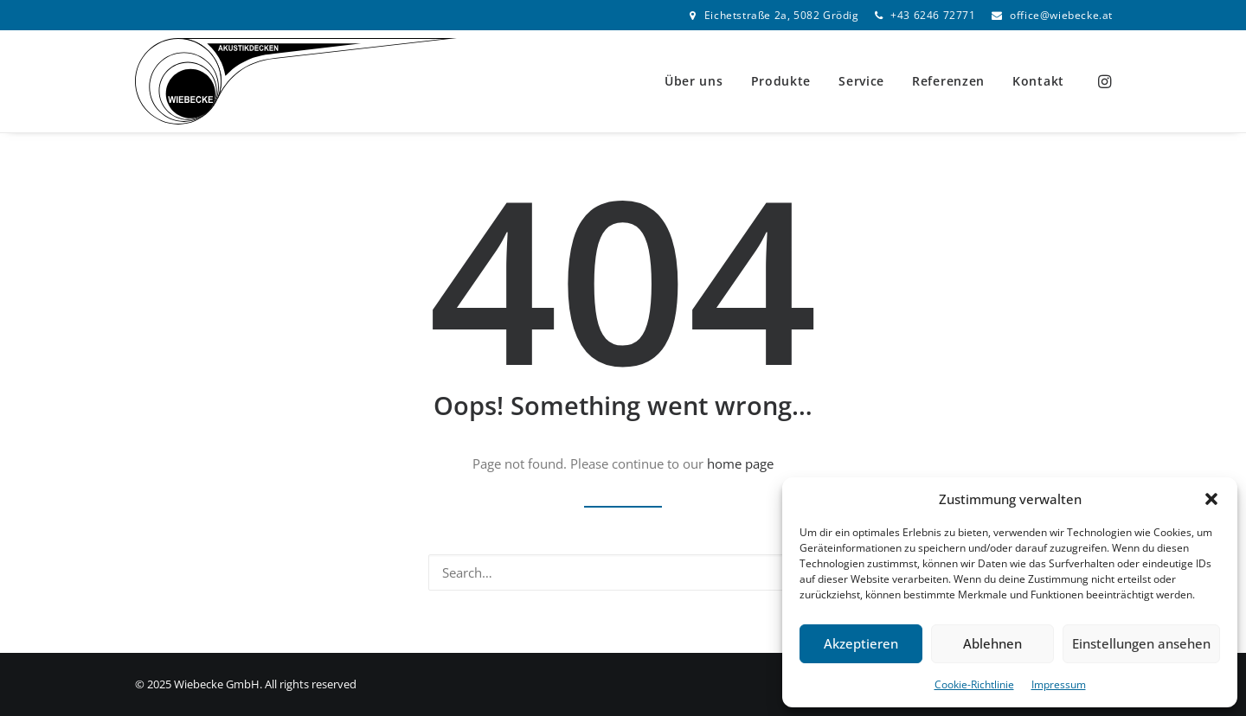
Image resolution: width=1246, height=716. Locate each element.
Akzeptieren (861, 643)
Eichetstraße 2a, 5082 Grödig (781, 15)
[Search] (623, 572)
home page (740, 463)
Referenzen (948, 81)
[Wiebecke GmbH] (296, 81)
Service (861, 81)
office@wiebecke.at (1061, 15)
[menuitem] (774, 15)
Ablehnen (992, 643)
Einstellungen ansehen (1141, 643)
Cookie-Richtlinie (974, 684)
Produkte (781, 81)
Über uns (694, 81)
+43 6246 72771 (932, 15)
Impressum (1058, 684)
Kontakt (1038, 81)
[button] (1211, 499)
